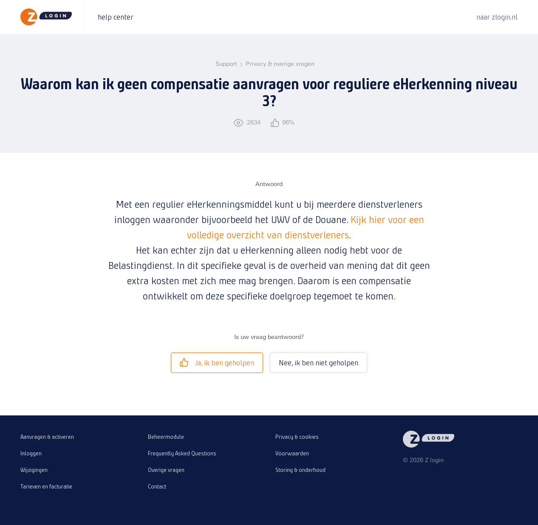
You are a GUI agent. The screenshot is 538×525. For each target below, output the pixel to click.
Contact (157, 486)
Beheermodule (166, 436)
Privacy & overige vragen (280, 64)
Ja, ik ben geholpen (217, 362)
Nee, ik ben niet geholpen (318, 362)
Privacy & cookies (297, 436)
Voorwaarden (292, 453)
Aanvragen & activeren (47, 436)
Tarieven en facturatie (46, 486)
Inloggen (31, 453)
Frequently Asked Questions (182, 453)
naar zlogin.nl (497, 17)
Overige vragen (166, 470)
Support (226, 64)
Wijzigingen (34, 470)
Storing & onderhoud (300, 470)
